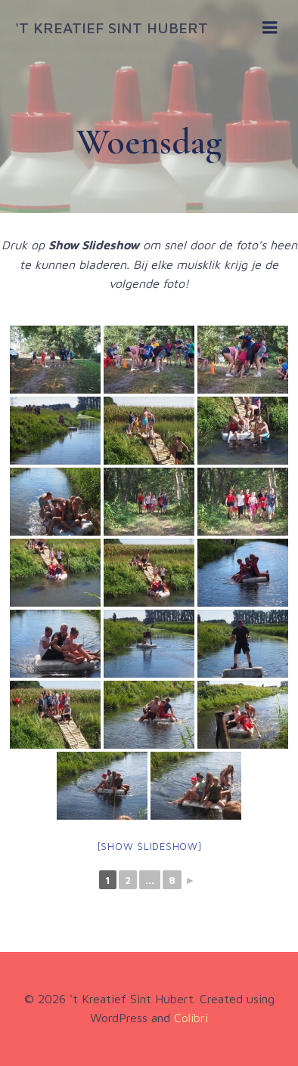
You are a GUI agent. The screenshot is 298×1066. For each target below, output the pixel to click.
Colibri (191, 1017)
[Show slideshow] (149, 846)
